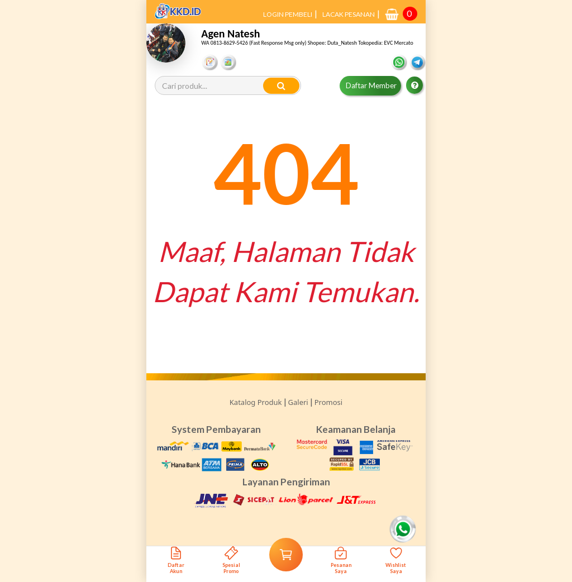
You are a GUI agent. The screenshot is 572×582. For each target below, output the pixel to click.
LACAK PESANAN (348, 14)
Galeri (298, 402)
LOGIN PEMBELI (287, 14)
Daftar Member (371, 85)
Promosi (328, 402)
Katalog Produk (256, 402)
